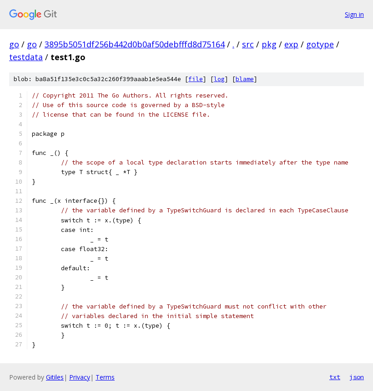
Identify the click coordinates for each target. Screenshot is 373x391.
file (195, 79)
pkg (269, 44)
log (219, 79)
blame (245, 79)
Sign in (354, 14)
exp (291, 44)
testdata (26, 56)
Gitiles (55, 377)
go (14, 44)
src (248, 44)
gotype (320, 44)
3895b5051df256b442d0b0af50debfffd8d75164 (135, 44)
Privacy (79, 377)
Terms (105, 377)
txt (334, 377)
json (356, 377)
